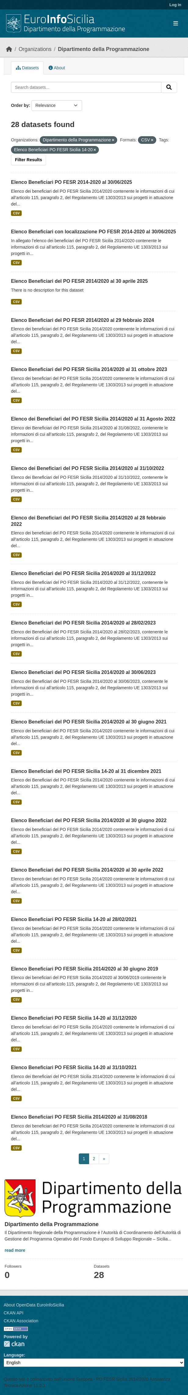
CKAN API (14, 1312)
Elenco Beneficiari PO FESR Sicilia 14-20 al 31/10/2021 (74, 1067)
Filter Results (28, 159)
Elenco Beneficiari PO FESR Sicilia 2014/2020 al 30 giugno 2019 (84, 968)
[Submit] (169, 87)
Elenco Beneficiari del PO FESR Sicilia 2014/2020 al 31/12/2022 (83, 573)
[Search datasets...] (86, 87)
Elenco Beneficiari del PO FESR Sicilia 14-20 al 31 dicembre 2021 (86, 771)
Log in (175, 4)
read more (15, 1250)
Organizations (35, 49)
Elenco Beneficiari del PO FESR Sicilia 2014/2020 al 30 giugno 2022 (89, 820)
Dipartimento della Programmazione (104, 49)
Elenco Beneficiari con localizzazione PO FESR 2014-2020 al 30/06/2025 (93, 231)
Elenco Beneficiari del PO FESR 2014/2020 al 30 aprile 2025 (79, 281)
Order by (20, 105)
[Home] (9, 49)
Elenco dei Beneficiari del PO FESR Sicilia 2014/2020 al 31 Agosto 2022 (93, 418)
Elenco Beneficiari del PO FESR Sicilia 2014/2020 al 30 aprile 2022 (87, 869)
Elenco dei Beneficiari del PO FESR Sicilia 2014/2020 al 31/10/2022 (87, 468)
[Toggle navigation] (175, 23)
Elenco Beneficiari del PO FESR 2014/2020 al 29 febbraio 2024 (82, 320)
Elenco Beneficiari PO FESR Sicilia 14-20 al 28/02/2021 (74, 919)
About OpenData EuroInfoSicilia (34, 1304)
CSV (16, 213)
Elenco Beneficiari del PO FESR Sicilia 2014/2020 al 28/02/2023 (83, 622)
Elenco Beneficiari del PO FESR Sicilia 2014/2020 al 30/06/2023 (83, 672)
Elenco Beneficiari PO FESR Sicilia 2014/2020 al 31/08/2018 (79, 1117)
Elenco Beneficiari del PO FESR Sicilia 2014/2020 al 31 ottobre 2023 (89, 369)
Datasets (27, 67)
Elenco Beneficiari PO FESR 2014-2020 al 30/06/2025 (71, 182)
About (57, 67)
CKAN (14, 1344)
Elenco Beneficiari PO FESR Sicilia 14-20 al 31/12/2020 (74, 1018)
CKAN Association (21, 1320)
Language (14, 1355)
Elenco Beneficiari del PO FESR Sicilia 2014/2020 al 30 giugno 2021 (89, 721)
